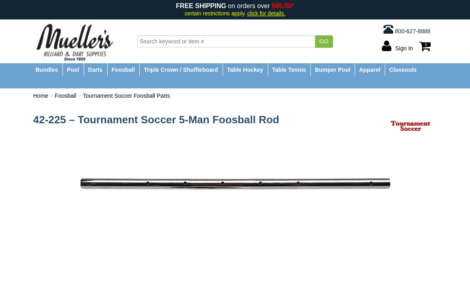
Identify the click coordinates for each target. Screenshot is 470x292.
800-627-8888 (406, 29)
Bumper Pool (332, 70)
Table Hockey (245, 70)
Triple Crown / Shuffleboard (181, 70)
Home (40, 95)
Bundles (47, 70)
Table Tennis (289, 70)
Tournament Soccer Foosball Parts (126, 95)
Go (324, 41)
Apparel (369, 70)
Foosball (123, 70)
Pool (73, 70)
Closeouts (403, 70)
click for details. (266, 14)
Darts (95, 70)
